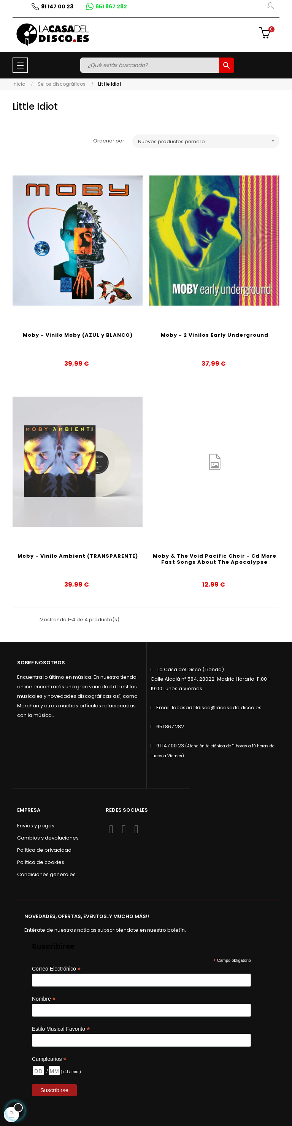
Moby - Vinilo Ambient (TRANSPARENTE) (77, 556)
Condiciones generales (46, 874)
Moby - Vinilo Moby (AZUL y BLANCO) (78, 335)
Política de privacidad (44, 850)
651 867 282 (170, 726)
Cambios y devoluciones (48, 837)
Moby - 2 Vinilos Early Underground (214, 335)
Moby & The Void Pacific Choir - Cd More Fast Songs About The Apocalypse (214, 559)
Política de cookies (40, 862)
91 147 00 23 (170, 745)
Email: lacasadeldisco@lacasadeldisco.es (209, 707)
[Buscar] (150, 65)
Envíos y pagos (35, 825)
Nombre (44, 999)
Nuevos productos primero (208, 141)
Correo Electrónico (56, 968)
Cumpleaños (49, 1059)
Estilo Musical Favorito (61, 1029)
